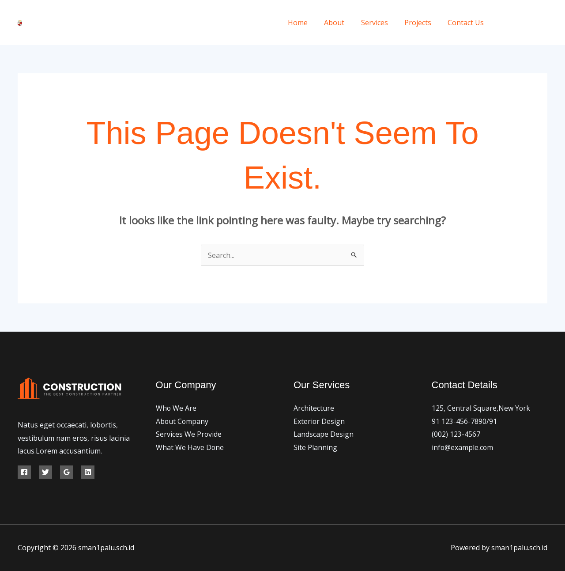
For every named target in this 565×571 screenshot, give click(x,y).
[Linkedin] (87, 472)
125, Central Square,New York (481, 408)
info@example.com (463, 447)
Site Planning (315, 447)
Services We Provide (189, 434)
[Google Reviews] (66, 472)
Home (308, 22)
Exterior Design (319, 421)
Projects (421, 22)
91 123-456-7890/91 (464, 421)
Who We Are (176, 408)
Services (380, 22)
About (342, 22)
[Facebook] (504, 22)
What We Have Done (190, 447)
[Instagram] (544, 22)
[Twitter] (524, 22)
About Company (182, 421)
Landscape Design (324, 434)
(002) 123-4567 (456, 434)
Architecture (314, 408)
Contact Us (467, 22)
